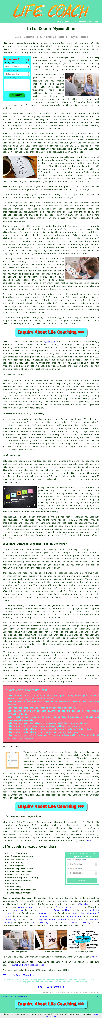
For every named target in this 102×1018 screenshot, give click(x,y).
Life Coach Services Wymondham (29, 847)
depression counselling (52, 919)
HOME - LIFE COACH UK (51, 987)
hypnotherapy (25, 907)
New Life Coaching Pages (19, 996)
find (11, 822)
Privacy (98, 996)
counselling (9, 919)
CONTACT (82, 22)
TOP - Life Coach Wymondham (18, 975)
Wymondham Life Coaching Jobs (27, 965)
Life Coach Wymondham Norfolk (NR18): (25, 43)
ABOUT (74, 22)
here (88, 840)
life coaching (27, 837)
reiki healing (40, 922)
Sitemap (4, 996)
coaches (53, 125)
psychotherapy (39, 916)
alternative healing (66, 907)
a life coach (10, 904)
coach (6, 152)
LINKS (66, 22)
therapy (41, 913)
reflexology (83, 904)
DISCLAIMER (93, 22)
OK (55, 1016)
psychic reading (80, 922)
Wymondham (49, 342)
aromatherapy (74, 916)
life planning (64, 758)
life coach (68, 70)
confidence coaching (59, 783)
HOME (59, 22)
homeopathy (17, 910)
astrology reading (59, 910)
